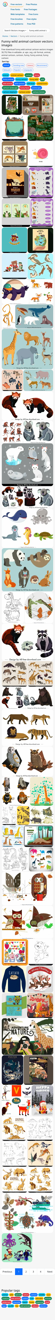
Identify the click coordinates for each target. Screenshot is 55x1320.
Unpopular (28, 70)
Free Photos (31, 4)
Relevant (6, 70)
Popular (17, 70)
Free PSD (31, 24)
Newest (30, 65)
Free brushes (17, 19)
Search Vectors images (14, 30)
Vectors (13, 36)
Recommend (42, 65)
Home (5, 36)
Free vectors (16, 4)
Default (6, 65)
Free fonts (15, 9)
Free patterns (17, 24)
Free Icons (33, 14)
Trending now (18, 65)
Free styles (32, 19)
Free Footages (30, 9)
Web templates (18, 14)
